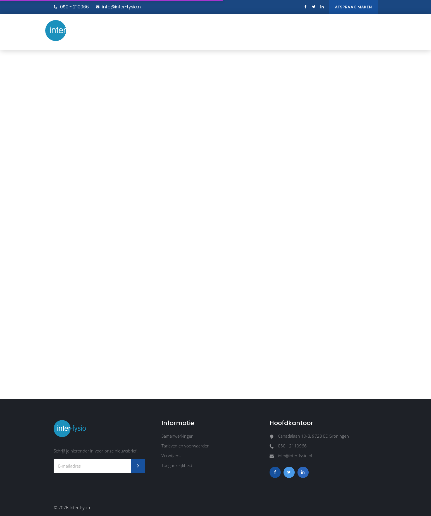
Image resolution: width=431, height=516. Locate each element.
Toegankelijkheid (176, 465)
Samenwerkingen (177, 436)
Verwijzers (170, 455)
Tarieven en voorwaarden (185, 446)
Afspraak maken (353, 7)
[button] (380, 28)
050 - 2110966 (71, 7)
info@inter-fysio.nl (119, 7)
